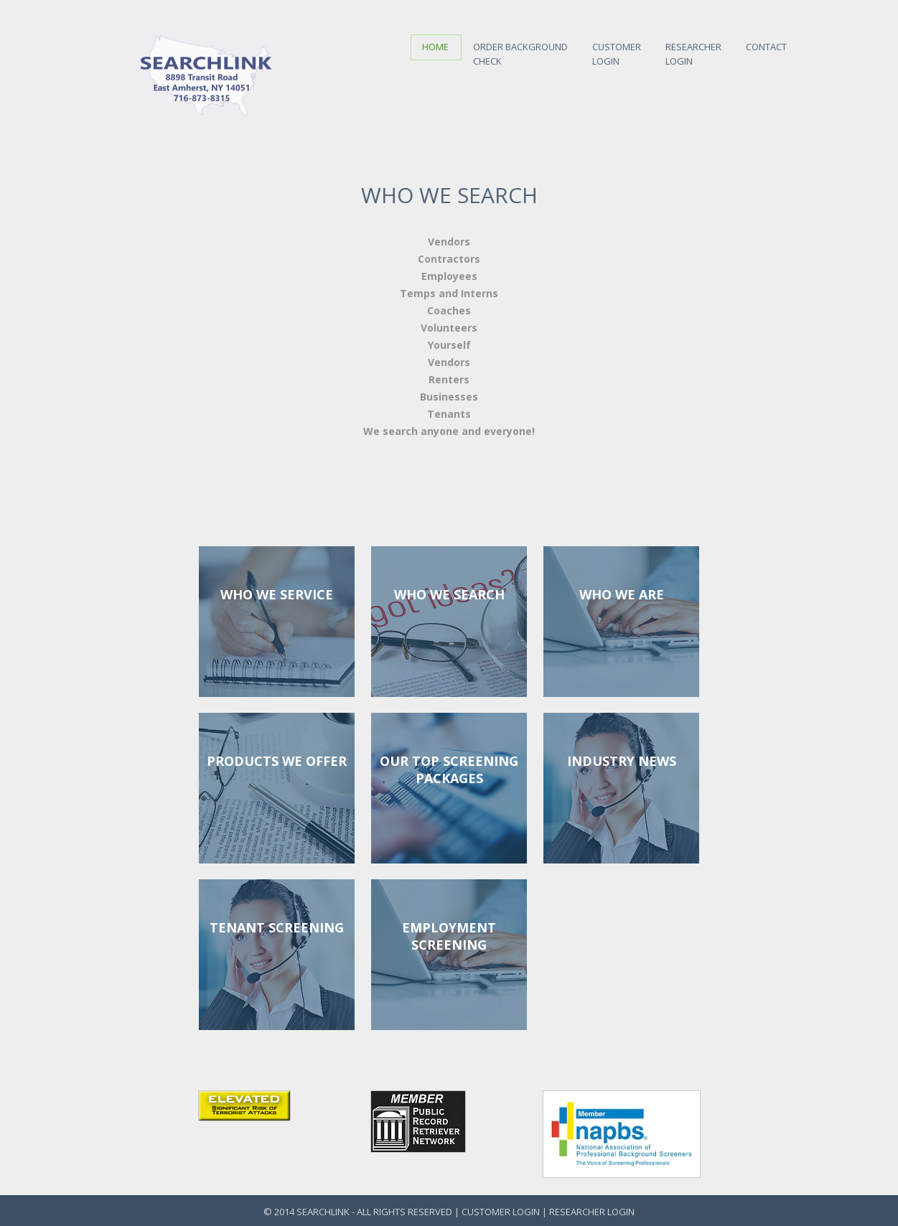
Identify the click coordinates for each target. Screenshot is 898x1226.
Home (435, 46)
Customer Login (502, 1211)
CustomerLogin (617, 50)
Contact (766, 43)
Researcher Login (592, 1211)
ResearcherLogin (693, 50)
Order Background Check (520, 50)
